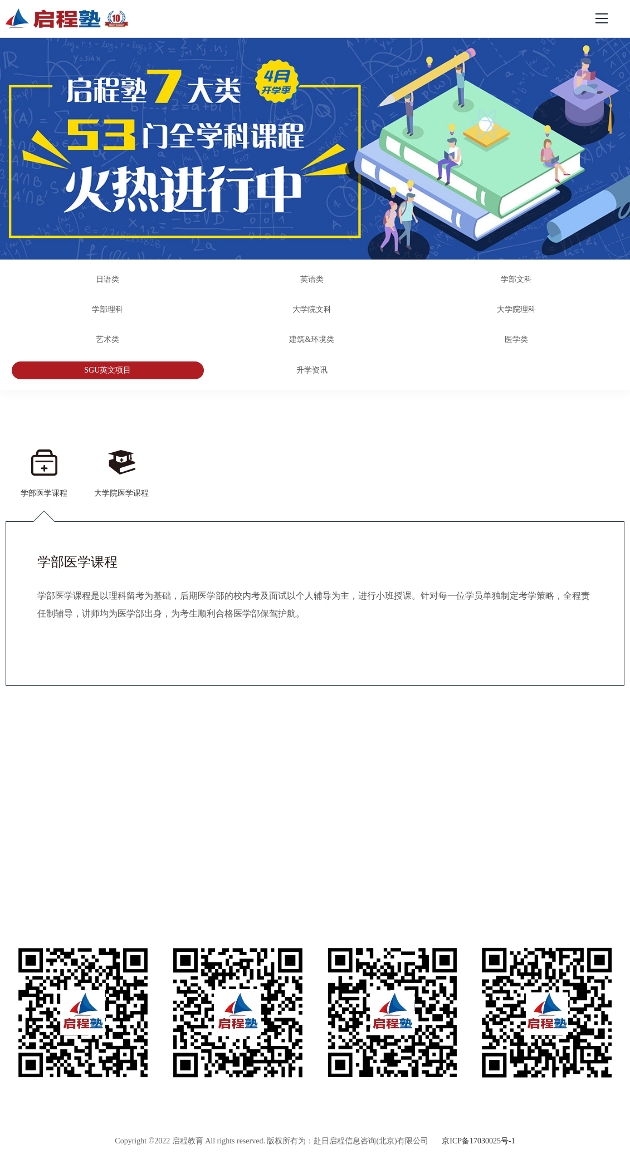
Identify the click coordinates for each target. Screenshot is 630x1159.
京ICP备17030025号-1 (478, 1141)
